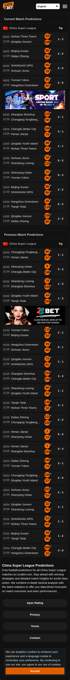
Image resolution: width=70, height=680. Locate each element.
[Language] (48, 6)
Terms (35, 626)
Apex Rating (35, 602)
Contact (35, 637)
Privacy (35, 614)
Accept (35, 671)
